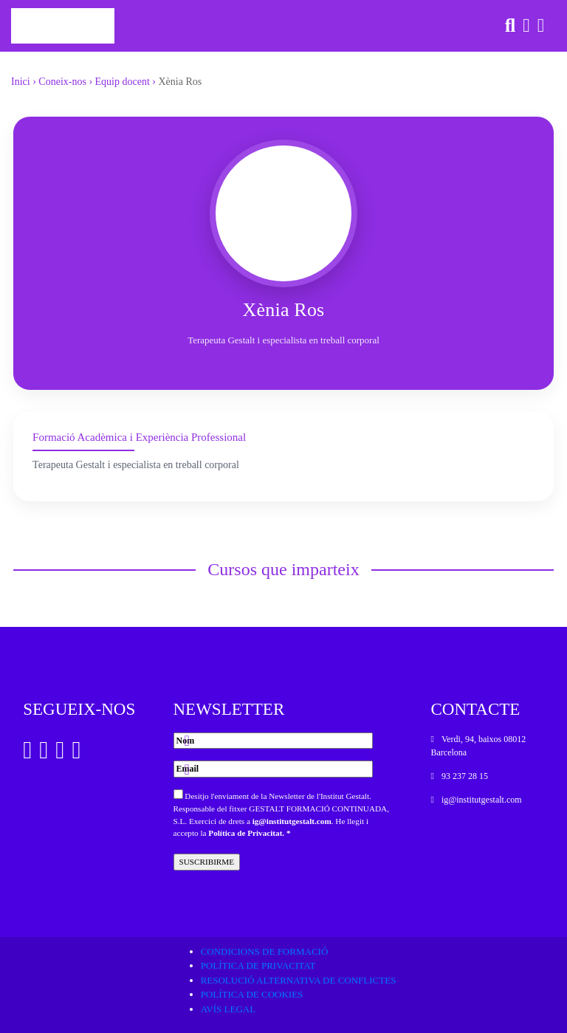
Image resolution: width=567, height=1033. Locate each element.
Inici (20, 81)
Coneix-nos (62, 81)
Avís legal (228, 1009)
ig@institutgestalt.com (291, 821)
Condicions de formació (265, 951)
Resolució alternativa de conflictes (298, 980)
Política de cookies (252, 994)
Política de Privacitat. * (249, 832)
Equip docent (122, 81)
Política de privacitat (258, 965)
